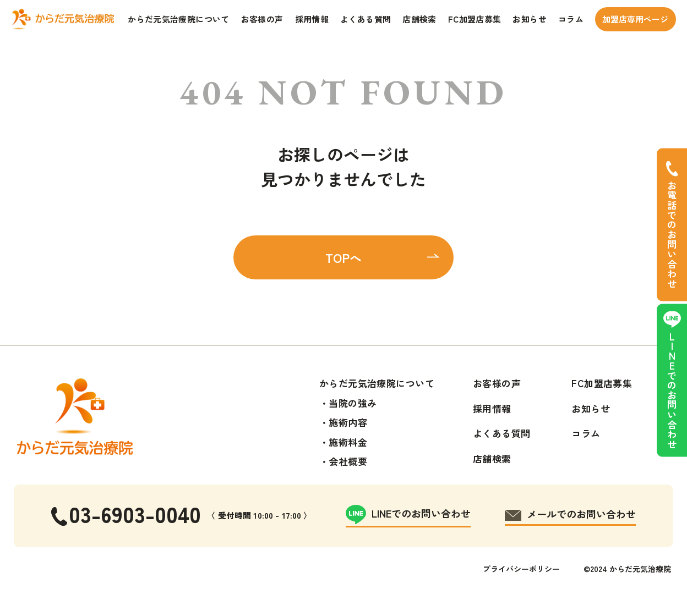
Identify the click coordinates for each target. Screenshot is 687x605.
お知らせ (529, 19)
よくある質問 (365, 19)
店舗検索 (419, 19)
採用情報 (312, 19)
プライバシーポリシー (521, 568)
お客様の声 (262, 19)
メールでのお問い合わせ (581, 514)
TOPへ (343, 257)
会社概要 (348, 461)
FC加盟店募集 (474, 19)
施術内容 (348, 422)
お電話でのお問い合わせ (672, 234)
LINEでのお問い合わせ (672, 390)
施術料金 (348, 442)
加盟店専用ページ (635, 19)
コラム (571, 19)
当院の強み (353, 403)
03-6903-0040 (135, 513)
